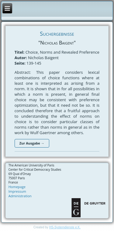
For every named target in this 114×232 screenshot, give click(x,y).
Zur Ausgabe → (31, 143)
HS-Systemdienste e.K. (65, 227)
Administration (20, 196)
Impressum (17, 191)
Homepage (17, 186)
